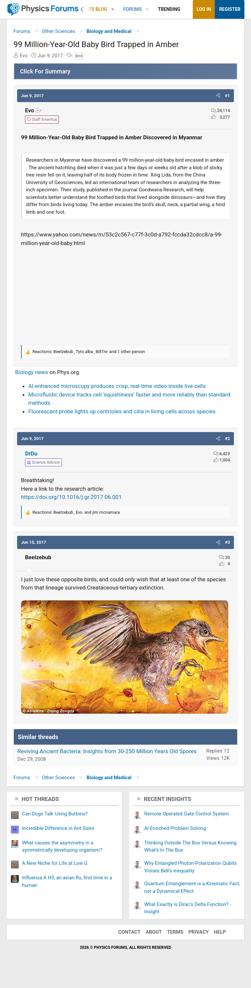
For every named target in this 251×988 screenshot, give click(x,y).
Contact (129, 932)
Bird (79, 55)
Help (220, 932)
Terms (175, 932)
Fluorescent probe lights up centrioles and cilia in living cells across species (121, 411)
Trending (169, 9)
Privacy (198, 932)
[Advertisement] (125, 295)
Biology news (31, 372)
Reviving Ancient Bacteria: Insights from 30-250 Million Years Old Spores (107, 751)
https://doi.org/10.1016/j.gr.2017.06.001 (71, 497)
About (154, 932)
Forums (132, 9)
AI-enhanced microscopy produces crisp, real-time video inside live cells (117, 386)
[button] (112, 9)
